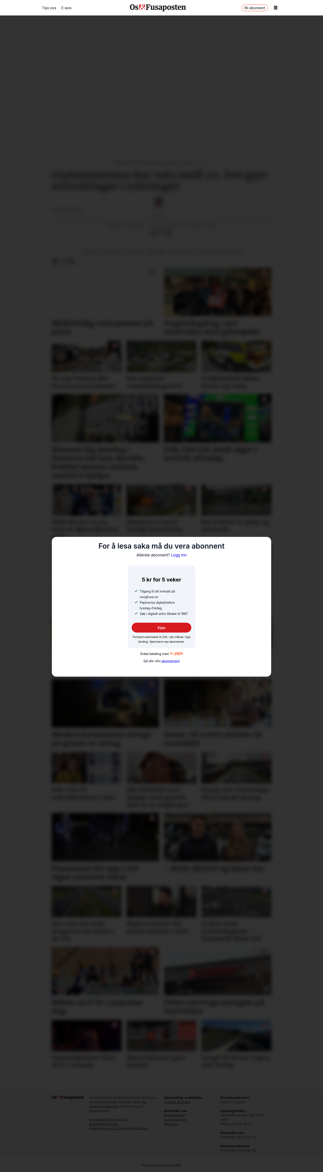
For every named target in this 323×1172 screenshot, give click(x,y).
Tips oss (49, 8)
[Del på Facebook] (154, 233)
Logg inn (161, 555)
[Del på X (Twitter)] (161, 233)
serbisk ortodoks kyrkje (219, 251)
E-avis (66, 8)
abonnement (170, 661)
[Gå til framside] (158, 8)
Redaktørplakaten (104, 1124)
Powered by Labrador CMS (161, 1165)
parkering (156, 251)
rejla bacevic (181, 251)
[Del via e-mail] (168, 233)
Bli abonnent (254, 8)
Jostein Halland (177, 1102)
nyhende (135, 251)
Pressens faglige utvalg (108, 1119)
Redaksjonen (175, 1115)
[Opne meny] (276, 7)
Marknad (171, 1124)
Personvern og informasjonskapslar (118, 1128)
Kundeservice (175, 1119)
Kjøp (162, 627)
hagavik (89, 251)
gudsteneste (112, 251)
